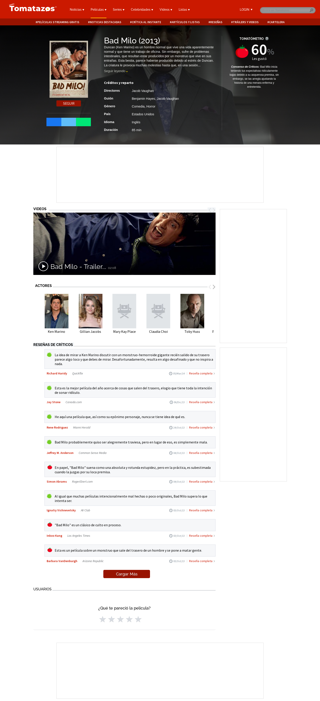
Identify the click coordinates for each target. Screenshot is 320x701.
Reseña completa (200, 373)
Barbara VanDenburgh (62, 561)
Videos (166, 9)
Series (118, 9)
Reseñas (216, 22)
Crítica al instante (146, 22)
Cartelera (277, 22)
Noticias (77, 9)
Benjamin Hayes (143, 98)
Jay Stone (53, 402)
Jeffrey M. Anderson (60, 453)
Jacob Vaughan (143, 91)
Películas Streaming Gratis (58, 22)
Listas (184, 9)
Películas (98, 9)
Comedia (138, 106)
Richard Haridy (57, 373)
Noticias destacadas (105, 22)
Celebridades (142, 9)
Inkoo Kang (54, 536)
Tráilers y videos (246, 22)
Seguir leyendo (114, 71)
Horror (151, 106)
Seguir (68, 103)
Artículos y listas (186, 22)
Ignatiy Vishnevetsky (61, 510)
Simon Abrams (57, 482)
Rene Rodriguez (57, 427)
